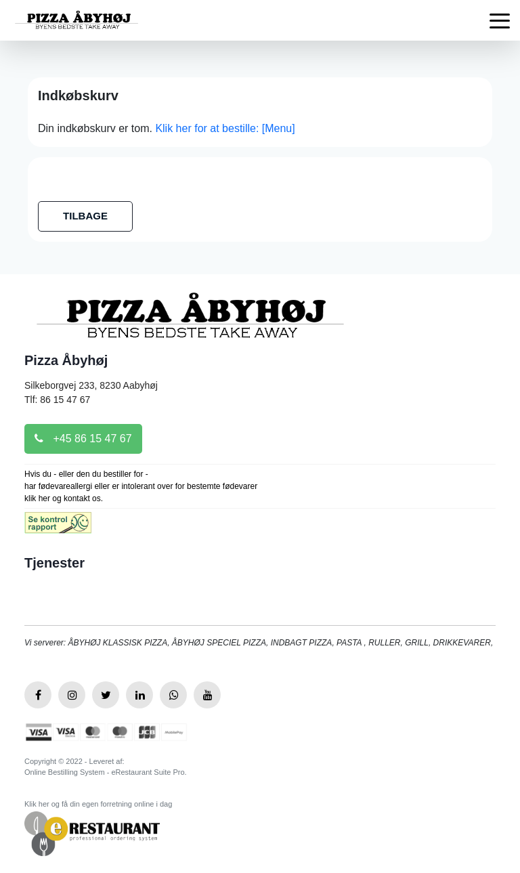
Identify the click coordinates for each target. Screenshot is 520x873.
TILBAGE (85, 215)
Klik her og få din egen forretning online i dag (98, 804)
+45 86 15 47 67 (83, 438)
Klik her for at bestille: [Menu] (225, 128)
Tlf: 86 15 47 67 (57, 399)
